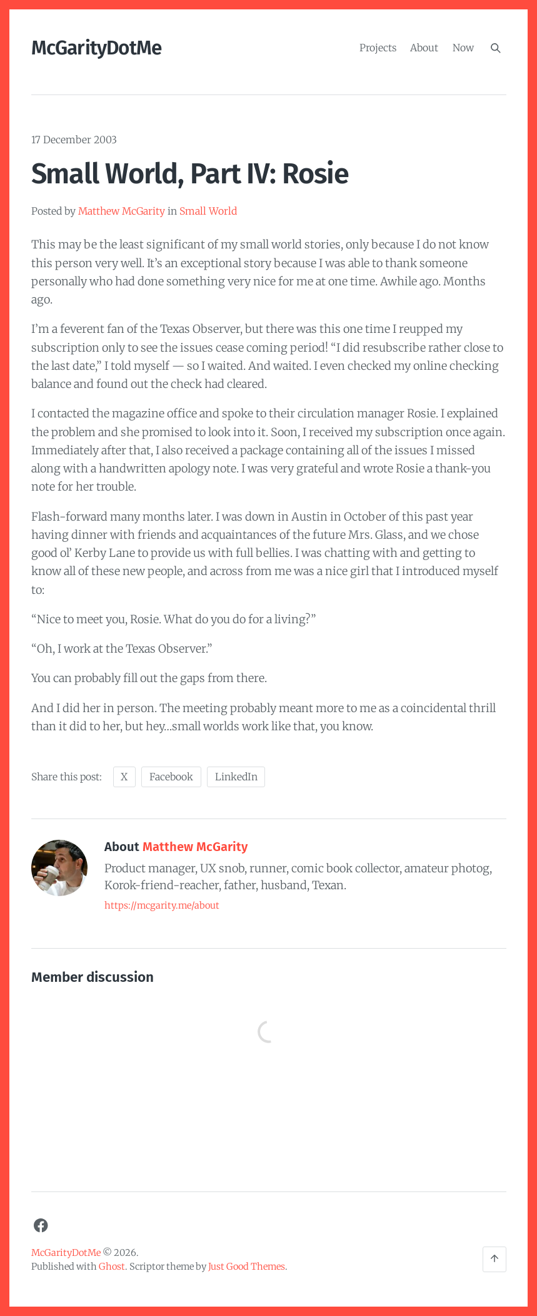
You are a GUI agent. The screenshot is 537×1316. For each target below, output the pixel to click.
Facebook (171, 777)
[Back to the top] (494, 1259)
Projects (377, 47)
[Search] (495, 48)
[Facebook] (41, 1226)
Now (463, 47)
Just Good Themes (246, 1266)
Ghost (112, 1266)
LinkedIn (236, 777)
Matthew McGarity (121, 211)
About (424, 47)
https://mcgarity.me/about (161, 905)
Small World (208, 211)
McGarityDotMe (96, 47)
